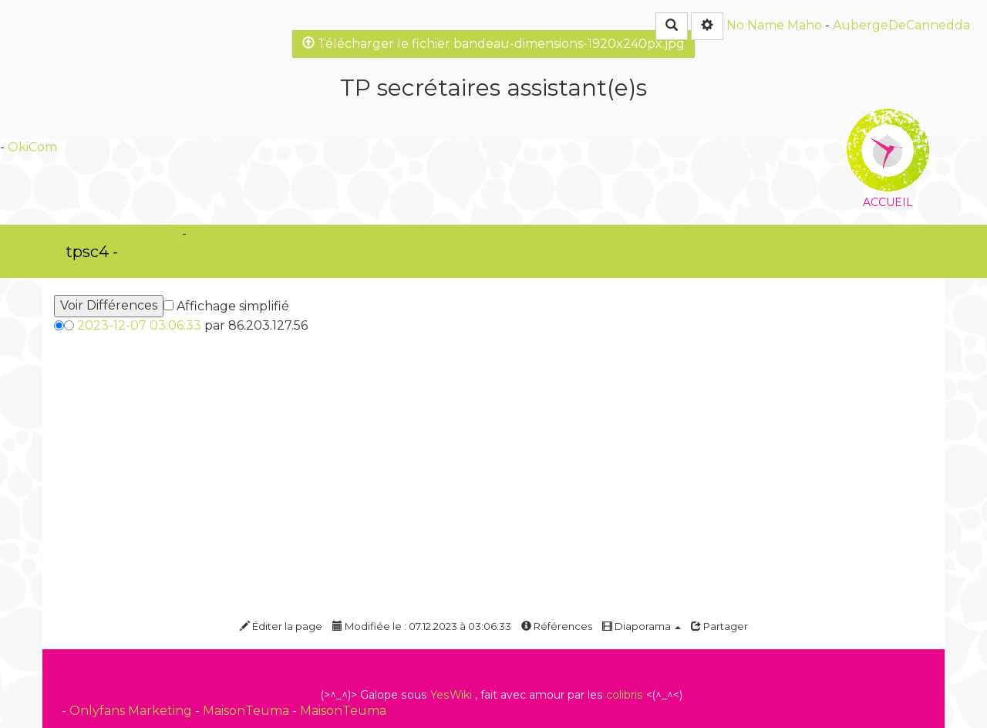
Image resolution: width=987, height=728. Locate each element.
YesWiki (451, 695)
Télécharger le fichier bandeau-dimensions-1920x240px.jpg (493, 43)
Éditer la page (281, 626)
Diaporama (641, 626)
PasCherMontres (181, 251)
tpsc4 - (92, 251)
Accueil (888, 119)
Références (556, 626)
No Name (755, 25)
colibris (624, 695)
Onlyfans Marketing (132, 710)
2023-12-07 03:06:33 (139, 325)
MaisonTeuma (247, 710)
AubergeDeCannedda (901, 25)
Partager (719, 626)
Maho (804, 25)
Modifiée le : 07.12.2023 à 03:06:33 (421, 626)
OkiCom (32, 147)
